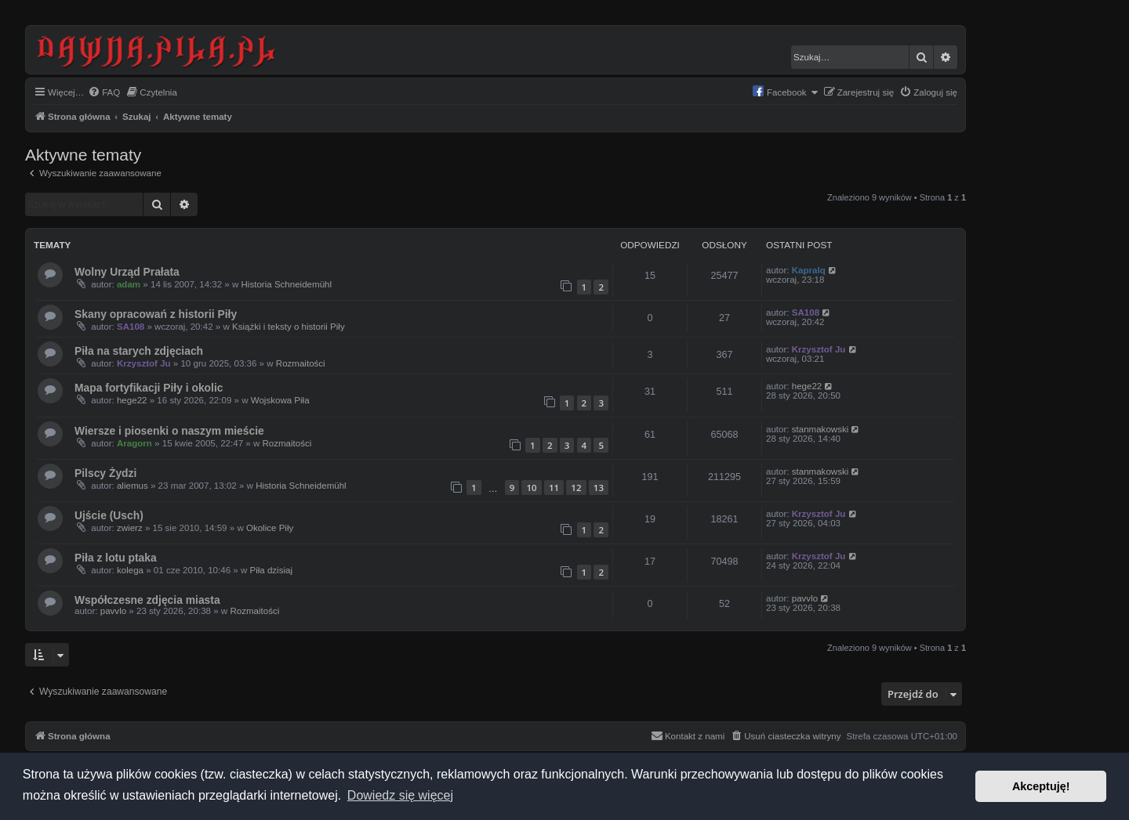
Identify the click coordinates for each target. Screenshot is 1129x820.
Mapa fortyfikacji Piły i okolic (148, 387)
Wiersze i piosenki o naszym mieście (169, 430)
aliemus (132, 485)
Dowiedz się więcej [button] (400, 795)
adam (128, 284)
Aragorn (134, 443)
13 (599, 487)
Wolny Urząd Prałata (127, 272)
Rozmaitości (300, 363)
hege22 (132, 400)
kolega (130, 570)
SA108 (130, 326)
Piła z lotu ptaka (115, 557)
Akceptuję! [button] (1041, 786)
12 (576, 487)
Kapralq (809, 270)
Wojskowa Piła (280, 400)
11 (554, 487)
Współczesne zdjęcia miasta (147, 600)
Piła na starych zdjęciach (138, 351)
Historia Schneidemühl (286, 284)
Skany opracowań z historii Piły (155, 314)
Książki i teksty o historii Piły (288, 326)
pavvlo (113, 611)
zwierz (130, 528)
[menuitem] (104, 93)
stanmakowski (820, 429)
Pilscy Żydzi (105, 473)
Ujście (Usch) (108, 515)
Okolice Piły (269, 528)
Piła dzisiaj (270, 570)
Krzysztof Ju (144, 363)
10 (531, 487)
